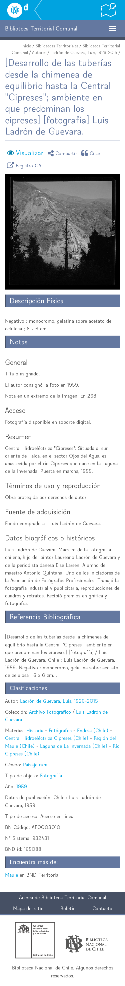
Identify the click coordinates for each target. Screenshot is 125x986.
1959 (21, 786)
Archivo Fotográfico (50, 712)
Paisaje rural (36, 764)
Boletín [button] (68, 908)
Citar (92, 152)
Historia (34, 730)
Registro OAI (26, 165)
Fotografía (51, 775)
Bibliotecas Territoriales (56, 46)
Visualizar (29, 152)
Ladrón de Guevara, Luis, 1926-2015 (83, 52)
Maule (11, 875)
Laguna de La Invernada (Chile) (73, 746)
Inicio (26, 46)
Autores (39, 52)
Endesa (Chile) (92, 730)
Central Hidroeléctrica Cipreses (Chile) (46, 738)
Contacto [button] (102, 908)
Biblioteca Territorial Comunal (73, 897)
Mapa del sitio (28, 908)
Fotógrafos (60, 730)
